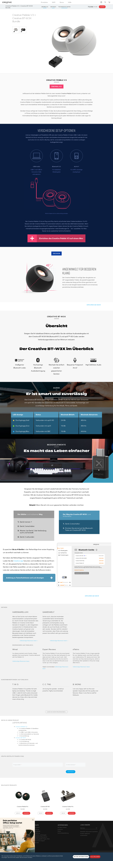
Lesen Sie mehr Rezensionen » (56, 712)
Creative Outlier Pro (67, 806)
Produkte (37, 827)
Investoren (60, 829)
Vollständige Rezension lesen (28, 640)
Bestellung (37, 831)
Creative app (18, 561)
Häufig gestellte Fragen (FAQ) (42, 838)
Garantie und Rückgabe (40, 835)
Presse (59, 831)
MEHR (18, 813)
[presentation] (51, 772)
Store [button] (62, 2)
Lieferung (37, 833)
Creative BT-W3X (20, 737)
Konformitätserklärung (63, 833)
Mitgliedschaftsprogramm (41, 836)
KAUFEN (26, 813)
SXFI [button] (53, 2)
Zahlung (37, 829)
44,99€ (68, 809)
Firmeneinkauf (83, 835)
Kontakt (37, 842)
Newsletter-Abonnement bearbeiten (89, 831)
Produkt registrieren (85, 833)
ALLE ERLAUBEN (95, 856)
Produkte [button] (44, 2)
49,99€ (45, 809)
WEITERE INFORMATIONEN (81, 856)
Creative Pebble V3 (21, 726)
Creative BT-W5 (45, 806)
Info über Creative (62, 827)
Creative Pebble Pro (22, 806)
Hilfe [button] (69, 2)
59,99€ (22, 809)
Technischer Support (40, 840)
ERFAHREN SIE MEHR (94, 305)
